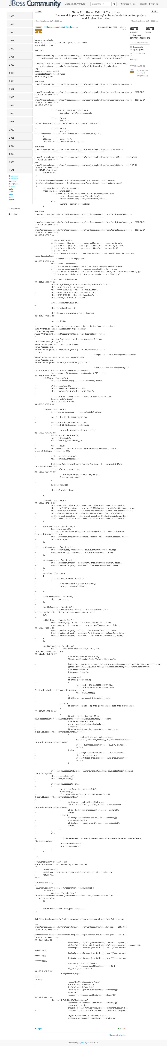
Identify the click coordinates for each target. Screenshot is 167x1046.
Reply (38, 1029)
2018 (11, 81)
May (11, 194)
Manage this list (127, 4)
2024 (11, 32)
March (11, 199)
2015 (11, 105)
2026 (11, 16)
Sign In (143, 4)
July (11, 189)
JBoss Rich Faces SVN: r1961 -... (48, 21)
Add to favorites (137, 53)
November (13, 179)
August (12, 186)
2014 (11, 113)
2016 (11, 97)
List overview (14, 209)
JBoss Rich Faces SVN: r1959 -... (144, 21)
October (12, 181)
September (13, 184)
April (11, 197)
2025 (11, 24)
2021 (11, 57)
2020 (11, 65)
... (37, 976)
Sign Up (153, 4)
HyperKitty (83, 1043)
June (11, 192)
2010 (11, 146)
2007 (11, 170)
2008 (11, 162)
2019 (11, 73)
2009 (11, 154)
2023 (11, 40)
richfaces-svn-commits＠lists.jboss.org (61, 27)
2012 (11, 130)
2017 (11, 89)
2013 (11, 121)
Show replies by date (117, 1035)
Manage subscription (139, 42)
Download (13, 214)
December (13, 176)
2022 (11, 48)
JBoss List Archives (47, 4)
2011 (11, 138)
